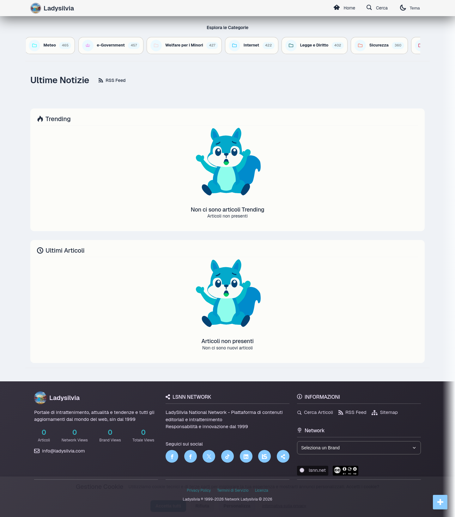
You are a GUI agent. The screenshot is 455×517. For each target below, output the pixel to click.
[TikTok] (227, 456)
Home (343, 8)
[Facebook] (172, 456)
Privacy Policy (199, 490)
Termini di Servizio (232, 490)
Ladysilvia (57, 397)
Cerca (376, 8)
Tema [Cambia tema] (409, 8)
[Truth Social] (283, 456)
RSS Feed (112, 80)
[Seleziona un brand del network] (359, 447)
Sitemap (385, 412)
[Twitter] (209, 456)
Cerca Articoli (315, 412)
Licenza (261, 490)
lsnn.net (313, 470)
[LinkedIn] (246, 456)
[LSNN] (264, 456)
